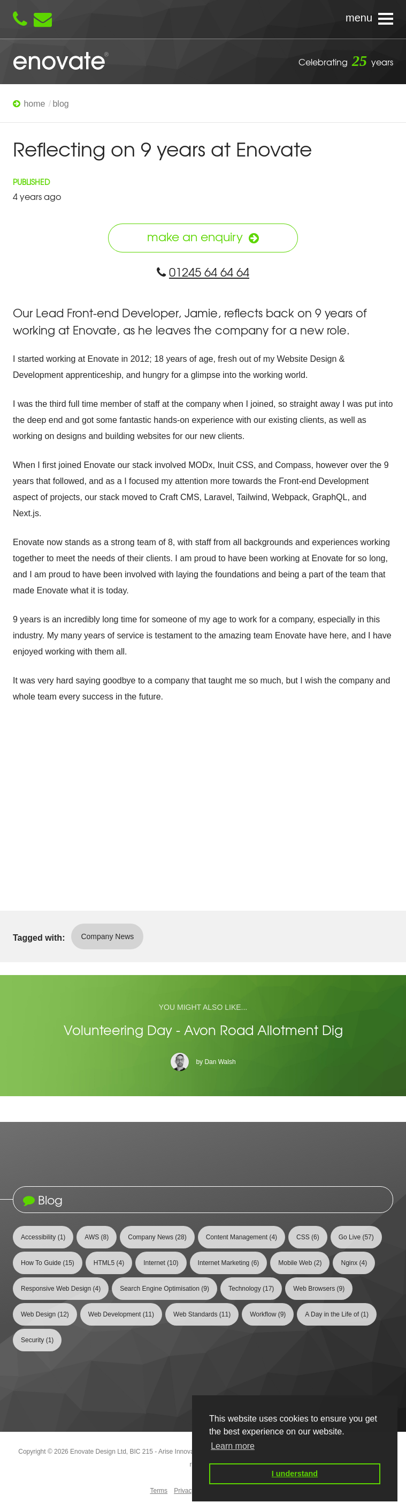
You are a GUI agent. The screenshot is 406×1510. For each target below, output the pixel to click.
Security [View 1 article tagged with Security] (37, 1340)
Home (34, 103)
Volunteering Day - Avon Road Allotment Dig (203, 1029)
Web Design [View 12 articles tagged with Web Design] (45, 1314)
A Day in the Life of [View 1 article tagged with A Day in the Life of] (337, 1314)
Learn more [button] (233, 1446)
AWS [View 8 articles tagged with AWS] (97, 1237)
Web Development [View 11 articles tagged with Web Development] (121, 1314)
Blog (60, 103)
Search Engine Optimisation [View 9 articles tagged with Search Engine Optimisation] (164, 1288)
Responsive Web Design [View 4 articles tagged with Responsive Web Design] (61, 1288)
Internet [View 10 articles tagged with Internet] (160, 1263)
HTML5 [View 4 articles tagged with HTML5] (109, 1263)
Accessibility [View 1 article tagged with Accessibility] (43, 1237)
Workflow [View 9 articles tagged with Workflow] (268, 1314)
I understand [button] (295, 1473)
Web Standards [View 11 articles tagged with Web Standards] (202, 1314)
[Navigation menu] (203, 19)
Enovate (61, 61)
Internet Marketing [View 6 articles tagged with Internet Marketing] (228, 1263)
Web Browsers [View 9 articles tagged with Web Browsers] (318, 1288)
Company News (107, 936)
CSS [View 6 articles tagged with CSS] (307, 1237)
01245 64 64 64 (203, 271)
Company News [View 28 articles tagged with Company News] (157, 1237)
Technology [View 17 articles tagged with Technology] (251, 1288)
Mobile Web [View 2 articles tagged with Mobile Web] (299, 1263)
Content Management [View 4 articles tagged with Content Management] (241, 1237)
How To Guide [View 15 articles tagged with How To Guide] (47, 1263)
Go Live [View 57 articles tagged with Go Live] (356, 1237)
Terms (158, 1490)
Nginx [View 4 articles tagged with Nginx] (354, 1263)
